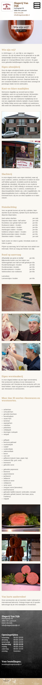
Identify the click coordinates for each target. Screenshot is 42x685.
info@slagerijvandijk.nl (22, 15)
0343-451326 (18, 13)
